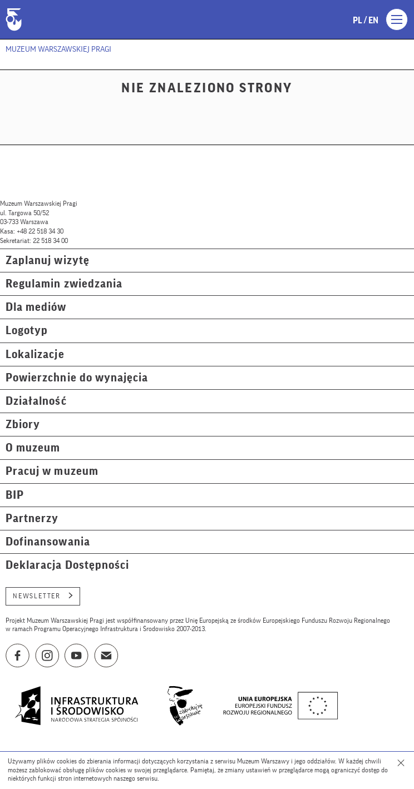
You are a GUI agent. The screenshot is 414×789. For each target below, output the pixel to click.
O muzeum (33, 448)
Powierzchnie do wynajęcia (77, 378)
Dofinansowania (48, 542)
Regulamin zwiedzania (64, 284)
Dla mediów (36, 307)
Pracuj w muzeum (52, 471)
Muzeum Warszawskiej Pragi (58, 49)
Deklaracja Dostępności (67, 565)
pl (357, 20)
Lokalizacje (35, 354)
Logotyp (27, 330)
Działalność (36, 401)
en (373, 20)
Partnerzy (32, 518)
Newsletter (43, 595)
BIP (15, 495)
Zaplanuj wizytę (48, 260)
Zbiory (23, 424)
